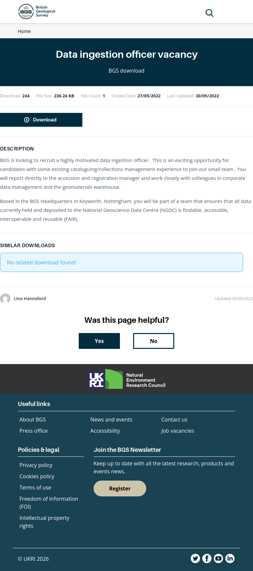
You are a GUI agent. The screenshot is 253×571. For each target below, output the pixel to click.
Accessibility (105, 430)
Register (120, 488)
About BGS (32, 419)
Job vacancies (177, 430)
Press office (33, 430)
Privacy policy (35, 465)
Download (45, 119)
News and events (111, 419)
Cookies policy (36, 476)
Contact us (174, 419)
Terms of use (35, 487)
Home (24, 31)
